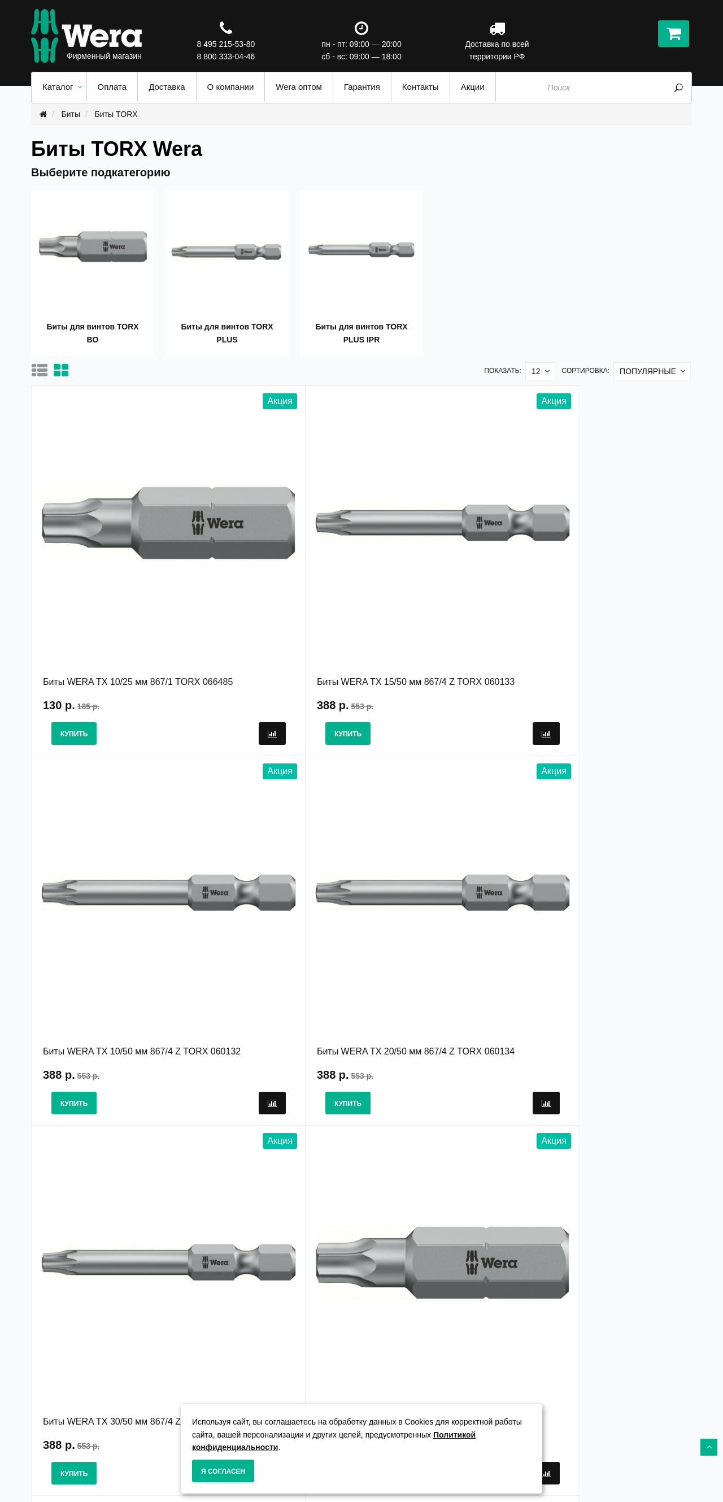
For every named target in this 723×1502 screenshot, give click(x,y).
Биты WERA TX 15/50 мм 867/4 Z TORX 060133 (277, 579)
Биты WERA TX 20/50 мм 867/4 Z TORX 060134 (606, 579)
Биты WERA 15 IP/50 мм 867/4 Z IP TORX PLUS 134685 (604, 1128)
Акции (381, 1390)
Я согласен (223, 1471)
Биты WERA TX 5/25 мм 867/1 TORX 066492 (105, 1128)
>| (259, 1235)
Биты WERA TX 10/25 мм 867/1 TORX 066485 (108, 579)
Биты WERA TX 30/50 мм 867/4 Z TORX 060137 (112, 854)
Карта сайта (393, 1401)
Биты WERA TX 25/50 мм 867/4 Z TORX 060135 (441, 854)
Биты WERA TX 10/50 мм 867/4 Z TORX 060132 (441, 579)
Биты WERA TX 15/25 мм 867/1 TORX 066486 (602, 854)
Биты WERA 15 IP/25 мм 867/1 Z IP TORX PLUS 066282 (439, 1128)
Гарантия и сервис (236, 1401)
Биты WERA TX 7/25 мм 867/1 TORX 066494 (270, 854)
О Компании (223, 1390)
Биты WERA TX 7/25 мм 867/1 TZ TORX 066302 (277, 1128)
